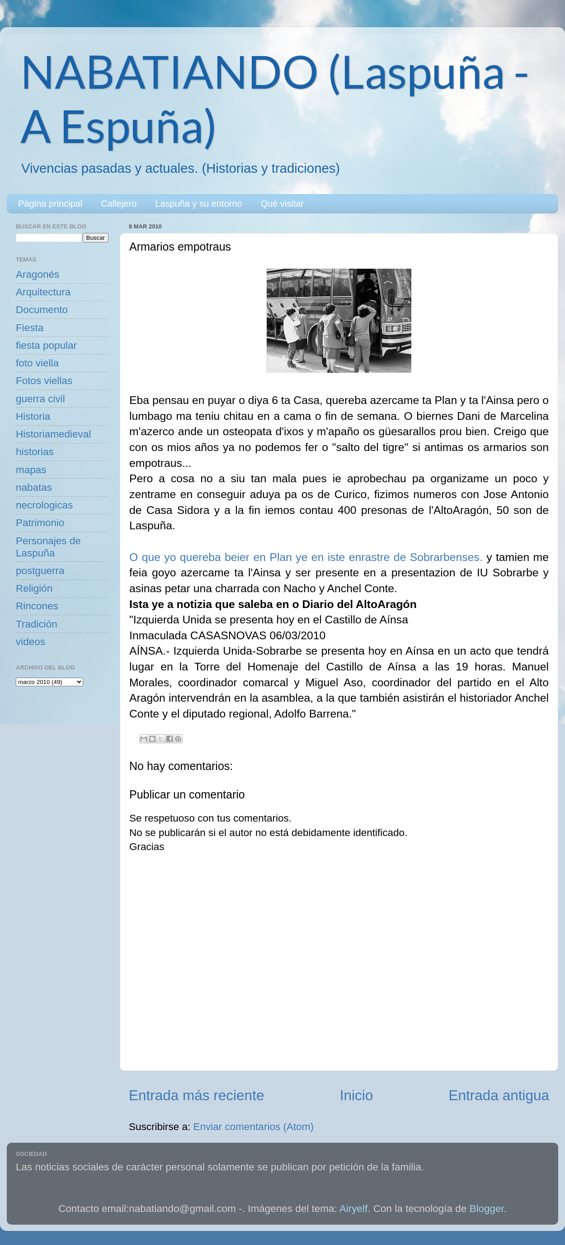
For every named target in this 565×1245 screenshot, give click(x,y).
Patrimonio (40, 522)
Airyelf (353, 1208)
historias (35, 451)
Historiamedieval (53, 434)
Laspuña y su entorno (198, 204)
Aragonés (37, 274)
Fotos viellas (44, 380)
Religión (34, 588)
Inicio (356, 1095)
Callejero (119, 204)
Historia (33, 416)
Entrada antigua (499, 1095)
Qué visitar (282, 204)
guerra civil (40, 398)
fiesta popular (46, 345)
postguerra (40, 570)
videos (30, 641)
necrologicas (44, 505)
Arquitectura (43, 292)
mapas (31, 469)
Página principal (50, 204)
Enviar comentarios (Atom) (253, 1126)
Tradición (36, 624)
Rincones (37, 606)
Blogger (487, 1208)
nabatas (34, 487)
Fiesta (29, 327)
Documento (42, 309)
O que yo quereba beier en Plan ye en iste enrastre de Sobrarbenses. (306, 557)
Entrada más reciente (196, 1095)
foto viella (37, 363)
